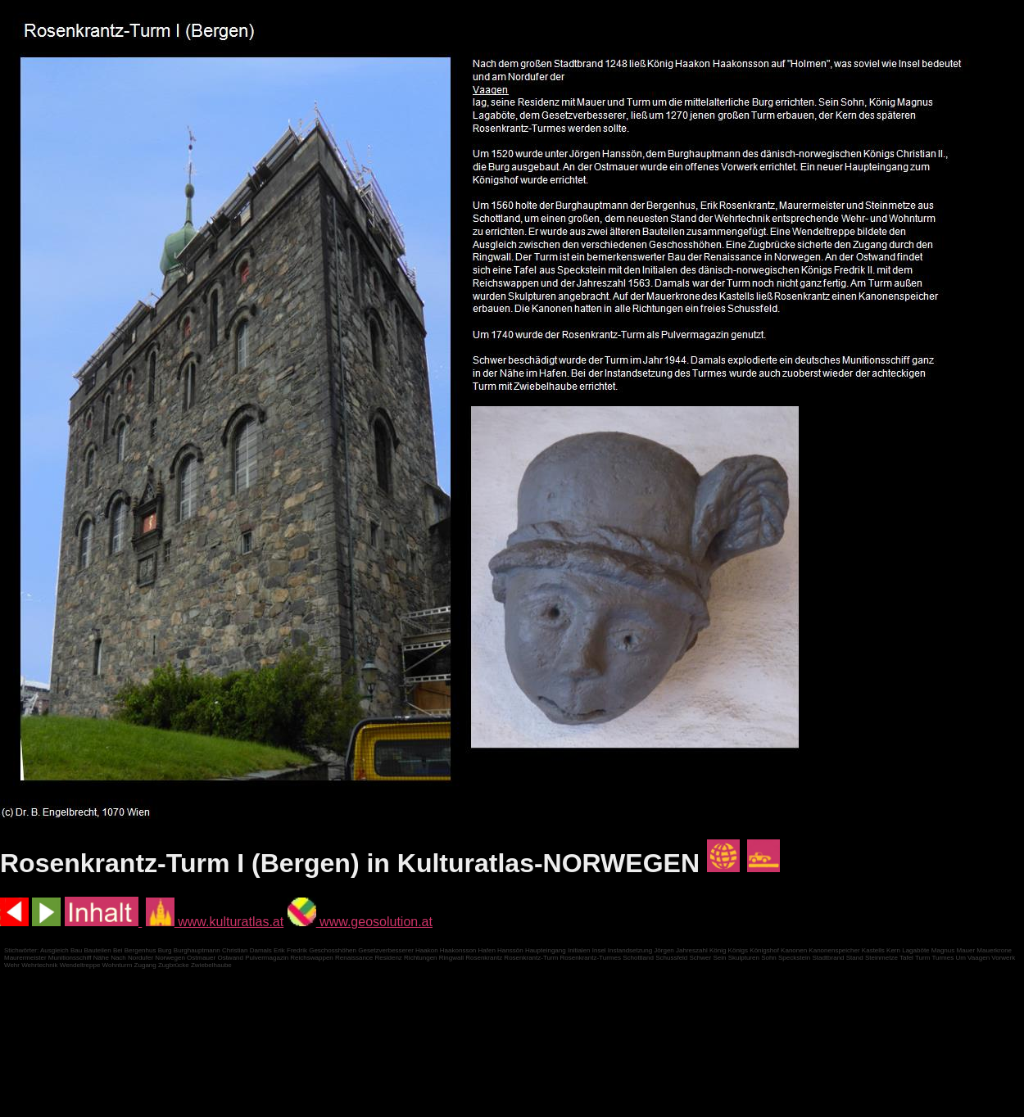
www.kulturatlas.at (214, 922)
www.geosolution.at (360, 922)
